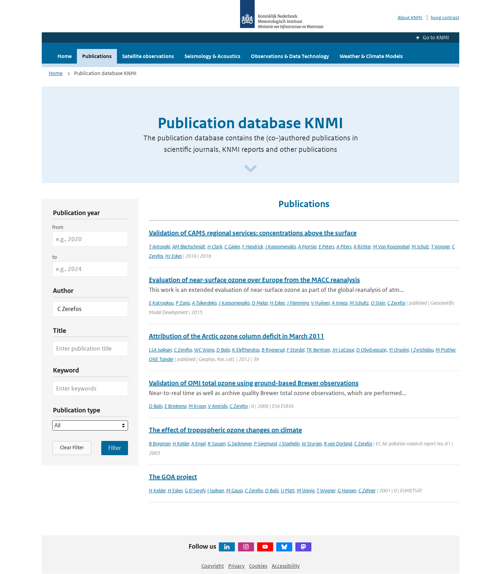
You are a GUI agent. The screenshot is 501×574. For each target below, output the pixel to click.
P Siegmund (265, 443)
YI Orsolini (399, 349)
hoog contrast (445, 17)
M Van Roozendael (391, 246)
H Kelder (181, 443)
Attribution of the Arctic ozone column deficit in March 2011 (236, 336)
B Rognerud (273, 349)
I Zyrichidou (422, 349)
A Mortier (307, 246)
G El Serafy (195, 490)
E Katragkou (161, 303)
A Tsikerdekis (204, 303)
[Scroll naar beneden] (250, 169)
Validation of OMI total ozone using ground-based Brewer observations (254, 383)
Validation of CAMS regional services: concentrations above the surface (253, 233)
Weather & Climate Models (371, 56)
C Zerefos (396, 303)
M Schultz (359, 303)
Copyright (212, 566)
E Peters (326, 246)
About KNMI (410, 17)
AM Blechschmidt (188, 246)
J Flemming (298, 303)
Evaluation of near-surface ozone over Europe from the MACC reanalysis (254, 280)
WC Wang (204, 349)
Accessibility (286, 566)
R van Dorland (338, 443)
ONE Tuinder (161, 359)
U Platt (288, 490)
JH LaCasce (343, 349)
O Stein (378, 303)
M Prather (445, 349)
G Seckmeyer (240, 443)
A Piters (343, 246)
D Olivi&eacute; (371, 349)
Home (64, 56)
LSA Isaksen (160, 349)
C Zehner (367, 490)
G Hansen (346, 490)
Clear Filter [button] (72, 447)
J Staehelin (289, 443)
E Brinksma (175, 406)
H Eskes (277, 303)
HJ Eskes (173, 256)
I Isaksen (215, 490)
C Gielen (232, 246)
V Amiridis (218, 406)
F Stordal (295, 349)
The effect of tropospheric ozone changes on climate (225, 430)
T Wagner (440, 246)
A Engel (198, 443)
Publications (97, 56)
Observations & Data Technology (290, 56)
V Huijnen (320, 303)
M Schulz (420, 246)
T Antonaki (159, 246)
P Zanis (183, 303)
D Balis (223, 349)
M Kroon (197, 406)
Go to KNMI (436, 37)
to (54, 257)
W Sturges (312, 443)
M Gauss (234, 490)
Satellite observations (148, 56)
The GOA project (173, 477)
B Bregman (159, 443)
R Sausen (216, 443)
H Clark (214, 246)
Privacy (236, 566)
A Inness (340, 303)
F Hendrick (252, 246)
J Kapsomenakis (280, 246)
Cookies (258, 566)
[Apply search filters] (114, 448)
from (57, 227)
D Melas (260, 303)
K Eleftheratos (246, 349)
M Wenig (306, 490)
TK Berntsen (318, 349)
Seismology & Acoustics (212, 56)
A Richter (362, 246)
